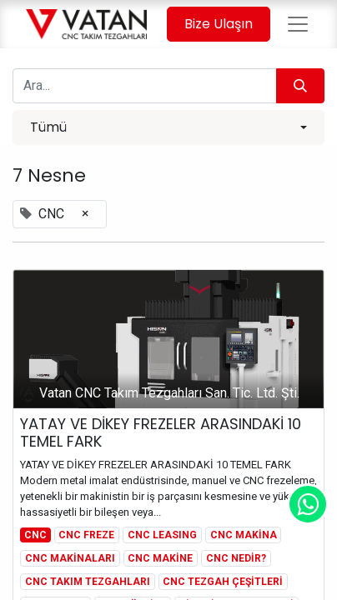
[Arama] (300, 85)
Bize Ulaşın (218, 23)
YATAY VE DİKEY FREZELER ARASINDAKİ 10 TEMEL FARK (160, 433)
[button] (168, 127)
